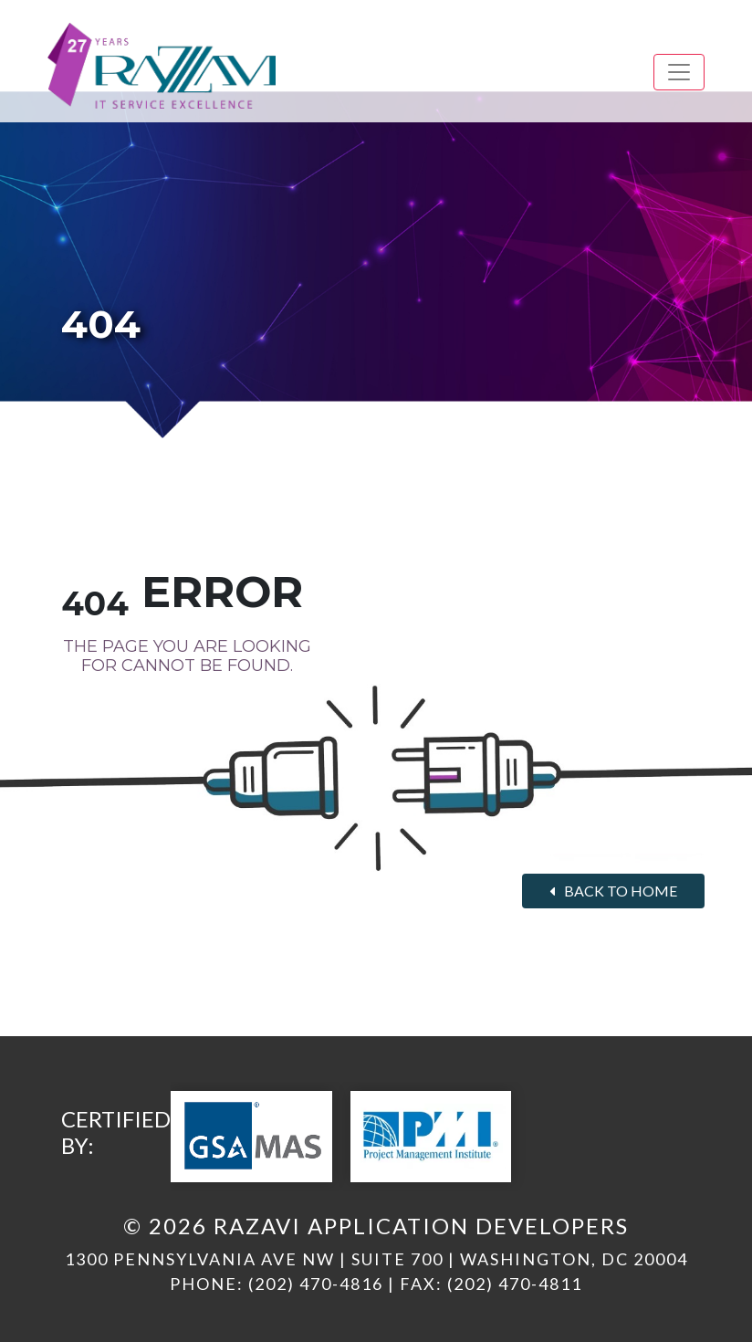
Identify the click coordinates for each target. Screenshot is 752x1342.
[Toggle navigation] (679, 72)
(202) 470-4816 (315, 1284)
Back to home (613, 890)
